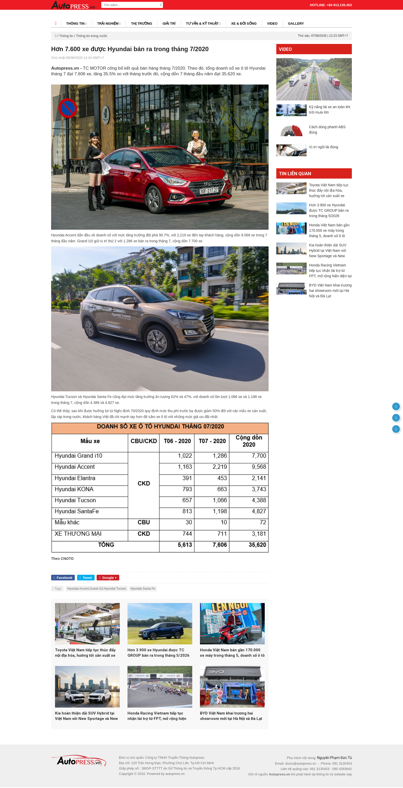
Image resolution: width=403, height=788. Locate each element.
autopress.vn (175, 774)
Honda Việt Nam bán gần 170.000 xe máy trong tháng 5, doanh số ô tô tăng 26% (232, 653)
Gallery (296, 23)
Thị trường (141, 23)
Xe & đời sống (244, 23)
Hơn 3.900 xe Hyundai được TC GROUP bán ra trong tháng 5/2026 (158, 653)
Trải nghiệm (109, 23)
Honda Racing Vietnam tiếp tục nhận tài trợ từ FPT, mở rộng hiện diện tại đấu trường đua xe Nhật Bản (159, 717)
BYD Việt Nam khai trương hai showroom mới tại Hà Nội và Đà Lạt (231, 717)
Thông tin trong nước (91, 36)
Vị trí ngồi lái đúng (323, 153)
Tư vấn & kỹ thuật (203, 23)
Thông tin (76, 23)
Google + (108, 578)
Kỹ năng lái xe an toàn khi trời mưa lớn (329, 109)
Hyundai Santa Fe (143, 588)
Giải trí (169, 23)
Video (272, 23)
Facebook (63, 578)
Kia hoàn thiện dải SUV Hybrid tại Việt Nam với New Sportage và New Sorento (86, 717)
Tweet (86, 578)
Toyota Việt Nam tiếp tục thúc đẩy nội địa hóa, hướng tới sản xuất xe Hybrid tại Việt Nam (85, 653)
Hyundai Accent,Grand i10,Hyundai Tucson (96, 588)
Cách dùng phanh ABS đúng (327, 132)
